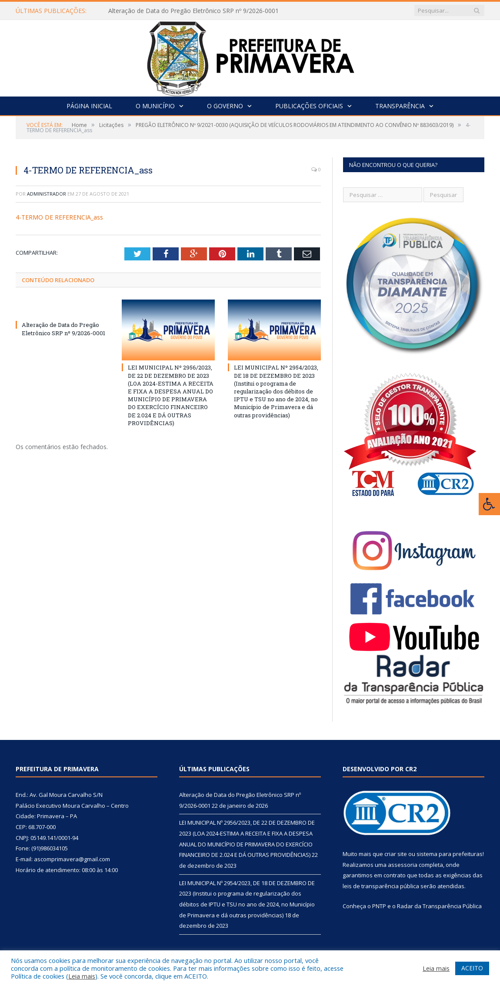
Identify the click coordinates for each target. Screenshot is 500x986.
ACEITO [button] (472, 968)
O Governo (225, 106)
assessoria (402, 865)
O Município (155, 106)
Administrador (46, 193)
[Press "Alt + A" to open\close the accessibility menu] (489, 504)
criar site (395, 854)
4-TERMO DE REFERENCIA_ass (59, 217)
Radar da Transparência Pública (439, 906)
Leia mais (81, 976)
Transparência (400, 106)
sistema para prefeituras (450, 854)
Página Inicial (89, 106)
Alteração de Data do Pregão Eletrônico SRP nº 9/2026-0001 (193, 11)
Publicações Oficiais (309, 106)
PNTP (379, 906)
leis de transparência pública (381, 886)
